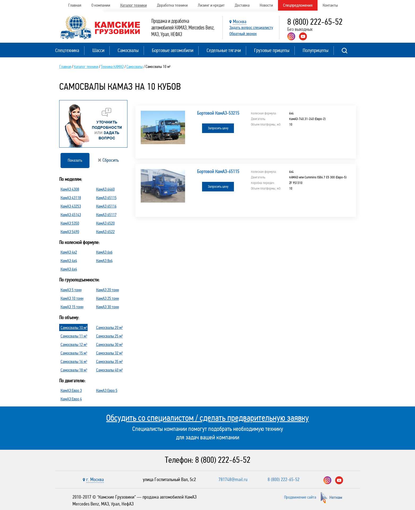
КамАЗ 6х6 (104, 252)
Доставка (242, 5)
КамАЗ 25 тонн (107, 298)
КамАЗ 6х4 (69, 269)
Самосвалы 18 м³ (74, 369)
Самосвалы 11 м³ (74, 335)
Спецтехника (67, 50)
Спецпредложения (298, 5)
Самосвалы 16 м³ (74, 361)
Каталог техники (133, 5)
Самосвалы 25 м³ (109, 335)
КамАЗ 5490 (70, 231)
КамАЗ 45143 (71, 214)
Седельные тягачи (224, 50)
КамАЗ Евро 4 (71, 398)
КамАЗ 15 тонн (72, 306)
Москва (239, 21)
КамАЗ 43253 (71, 206)
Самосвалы (128, 50)
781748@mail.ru (233, 479)
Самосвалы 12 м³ (74, 344)
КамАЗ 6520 (105, 223)
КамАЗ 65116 (106, 206)
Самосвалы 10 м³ (74, 327)
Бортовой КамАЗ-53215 (218, 113)
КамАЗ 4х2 (69, 252)
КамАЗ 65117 (106, 214)
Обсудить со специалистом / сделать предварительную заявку (207, 418)
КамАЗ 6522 (105, 231)
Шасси (98, 50)
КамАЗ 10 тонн (72, 298)
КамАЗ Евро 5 (106, 390)
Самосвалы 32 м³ (109, 352)
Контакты (330, 5)
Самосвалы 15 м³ (74, 352)
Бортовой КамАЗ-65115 (218, 171)
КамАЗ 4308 (70, 189)
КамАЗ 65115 (106, 197)
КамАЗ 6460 (105, 189)
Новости (266, 5)
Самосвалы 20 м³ (109, 327)
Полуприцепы (315, 50)
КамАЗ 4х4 (69, 260)
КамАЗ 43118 (71, 197)
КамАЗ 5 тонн (71, 289)
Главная (74, 5)
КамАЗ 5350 (70, 223)
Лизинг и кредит (211, 5)
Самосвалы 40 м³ (109, 369)
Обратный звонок (243, 33)
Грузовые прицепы (271, 50)
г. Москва (95, 479)
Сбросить (108, 160)
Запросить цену (218, 128)
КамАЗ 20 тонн (107, 289)
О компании (100, 5)
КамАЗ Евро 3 (71, 390)
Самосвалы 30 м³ (109, 344)
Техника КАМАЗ (112, 66)
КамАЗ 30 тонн (107, 306)
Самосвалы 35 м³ (109, 361)
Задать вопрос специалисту (251, 27)
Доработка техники (172, 5)
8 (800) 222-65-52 (315, 22)
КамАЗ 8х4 (104, 260)
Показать (75, 160)
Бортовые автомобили (172, 50)
